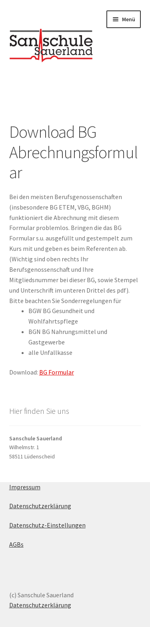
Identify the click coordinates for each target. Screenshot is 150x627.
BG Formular (56, 372)
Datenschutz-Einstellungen (47, 525)
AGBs (16, 544)
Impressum (24, 487)
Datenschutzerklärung (40, 506)
